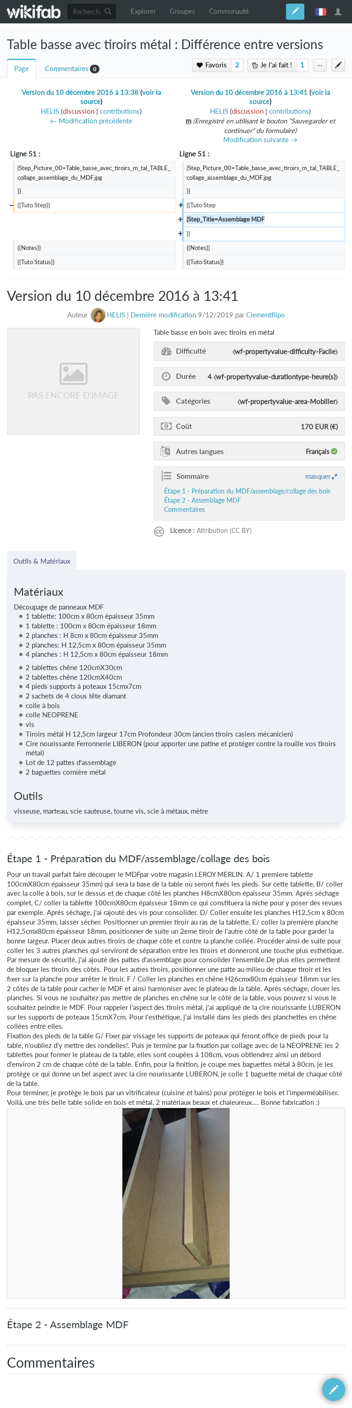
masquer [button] (317, 476)
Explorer (143, 11)
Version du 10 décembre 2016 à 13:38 (80, 92)
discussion (78, 111)
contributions (120, 111)
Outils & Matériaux (41, 561)
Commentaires (66, 68)
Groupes (182, 11)
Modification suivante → (260, 140)
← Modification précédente (91, 121)
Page (21, 68)
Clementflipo (265, 315)
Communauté (229, 11)
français (320, 11)
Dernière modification (163, 315)
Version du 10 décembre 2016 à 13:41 (249, 92)
